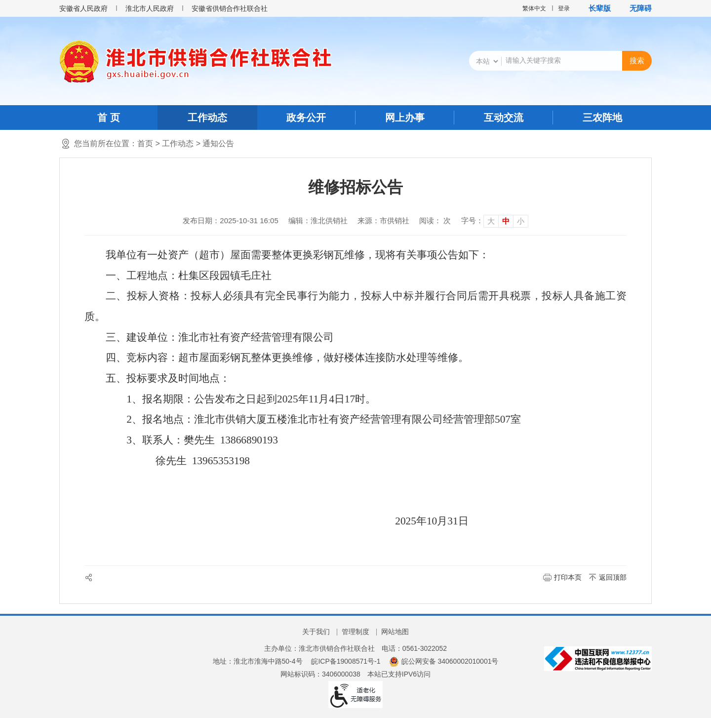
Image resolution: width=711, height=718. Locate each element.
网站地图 (395, 632)
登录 (564, 8)
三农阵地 (602, 117)
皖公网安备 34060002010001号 (443, 661)
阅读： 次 (435, 220)
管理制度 (355, 632)
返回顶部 (613, 577)
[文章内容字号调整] (494, 221)
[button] (595, 8)
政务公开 (306, 117)
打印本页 (568, 577)
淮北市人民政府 (149, 8)
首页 (145, 143)
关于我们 (316, 632)
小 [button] (520, 221)
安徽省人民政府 (83, 8)
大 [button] (491, 221)
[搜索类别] (487, 61)
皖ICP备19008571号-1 (345, 661)
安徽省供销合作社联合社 (230, 8)
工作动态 (207, 117)
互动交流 (503, 117)
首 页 (108, 117)
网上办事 (405, 117)
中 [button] (506, 221)
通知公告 (218, 143)
